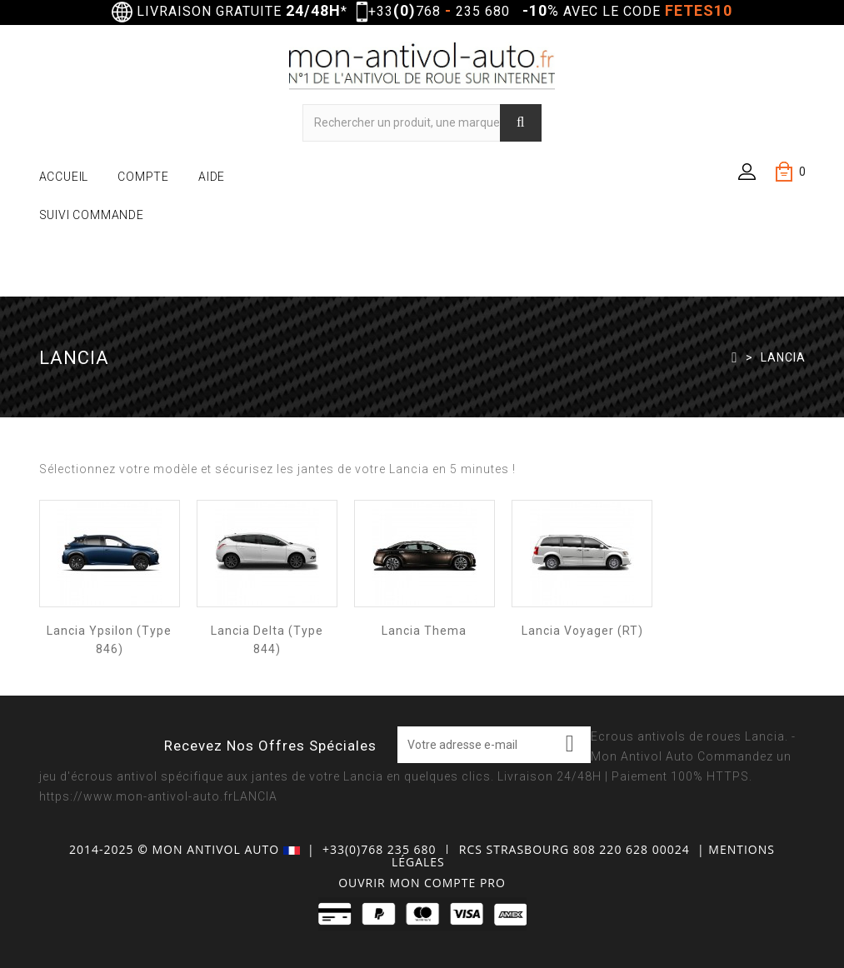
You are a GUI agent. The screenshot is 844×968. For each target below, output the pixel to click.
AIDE (211, 176)
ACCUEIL (64, 176)
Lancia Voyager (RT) (582, 630)
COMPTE (143, 176)
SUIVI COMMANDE (91, 215)
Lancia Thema (424, 630)
